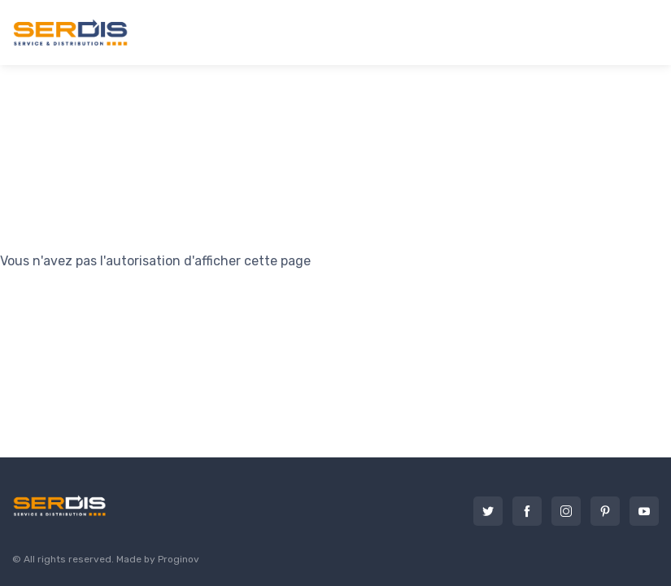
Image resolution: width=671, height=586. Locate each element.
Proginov (178, 559)
